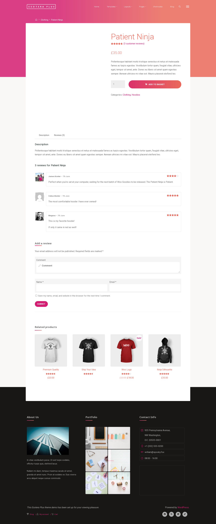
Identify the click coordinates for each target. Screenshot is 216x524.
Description (44, 135)
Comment (41, 260)
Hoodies (136, 94)
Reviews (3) (59, 135)
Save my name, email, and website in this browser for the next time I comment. (74, 296)
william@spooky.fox (154, 452)
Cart (56, 514)
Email (112, 282)
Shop (32, 514)
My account (44, 514)
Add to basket (157, 84)
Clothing (44, 20)
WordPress (183, 507)
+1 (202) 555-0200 (154, 446)
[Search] (180, 6)
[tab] (44, 135)
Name (40, 282)
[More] (187, 6)
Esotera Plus (42, 6)
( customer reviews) (134, 43)
